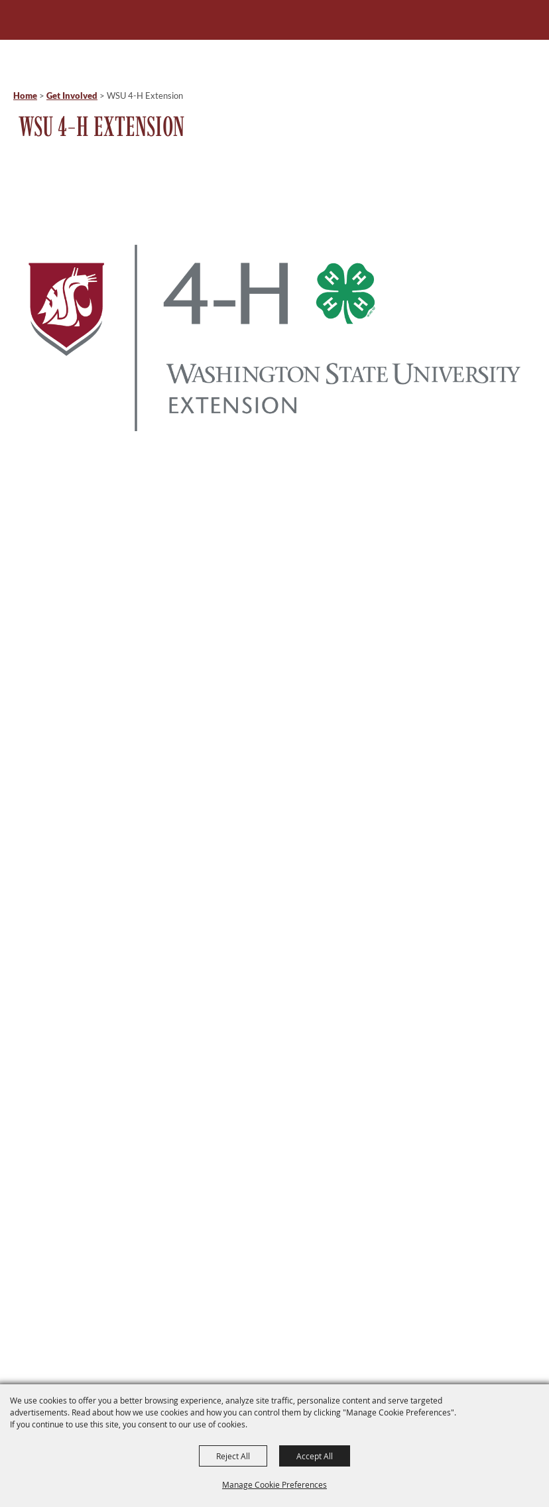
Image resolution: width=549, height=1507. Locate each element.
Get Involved (71, 95)
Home (25, 95)
